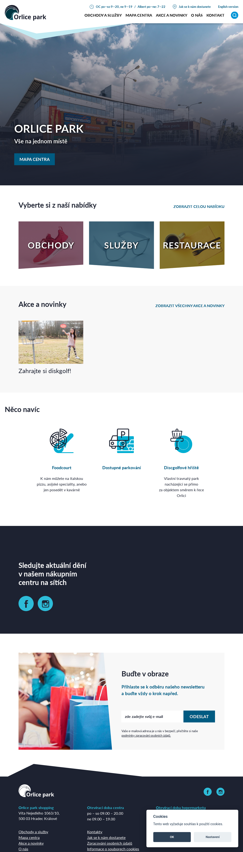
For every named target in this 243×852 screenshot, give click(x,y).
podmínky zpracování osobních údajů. (146, 735)
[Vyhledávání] (234, 15)
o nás (197, 15)
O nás (23, 849)
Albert (142, 6)
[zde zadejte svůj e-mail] (152, 716)
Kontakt (215, 15)
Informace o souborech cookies (113, 849)
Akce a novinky (171, 15)
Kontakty (94, 831)
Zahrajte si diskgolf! (45, 370)
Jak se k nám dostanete (195, 6)
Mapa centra (139, 15)
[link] (26, 603)
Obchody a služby (103, 15)
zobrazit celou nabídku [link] (198, 206)
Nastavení (213, 837)
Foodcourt (61, 467)
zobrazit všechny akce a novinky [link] (189, 305)
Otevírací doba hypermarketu (181, 807)
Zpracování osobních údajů (109, 843)
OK (172, 837)
